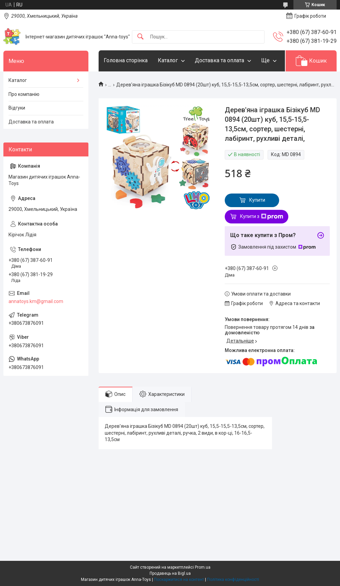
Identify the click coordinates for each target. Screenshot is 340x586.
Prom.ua (202, 567)
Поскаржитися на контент (179, 579)
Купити (257, 200)
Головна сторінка (126, 60)
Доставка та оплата (219, 60)
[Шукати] (140, 37)
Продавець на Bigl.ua (170, 573)
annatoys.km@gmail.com (35, 301)
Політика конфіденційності (233, 579)
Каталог (168, 60)
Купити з (261, 217)
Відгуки (16, 108)
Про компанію (23, 94)
